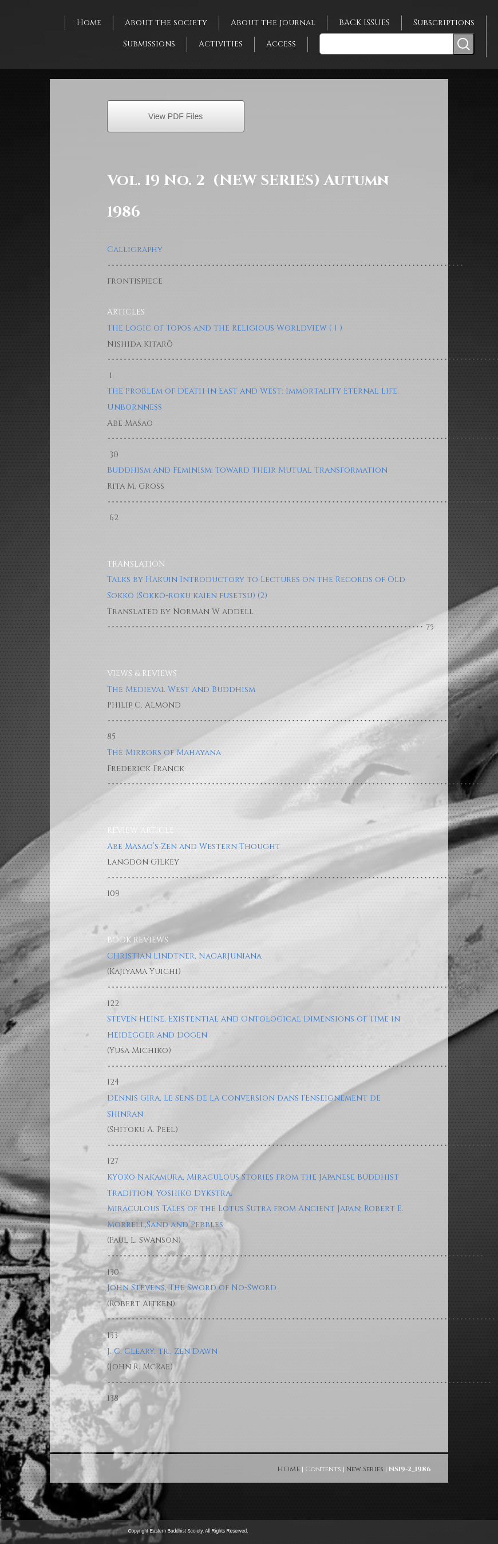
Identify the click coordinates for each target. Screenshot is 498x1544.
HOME (288, 1469)
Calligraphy (135, 249)
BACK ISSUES (364, 22)
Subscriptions (444, 22)
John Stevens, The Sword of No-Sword (191, 1287)
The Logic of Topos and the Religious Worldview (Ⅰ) (224, 328)
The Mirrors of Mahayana (164, 752)
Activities (221, 43)
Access (281, 43)
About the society (166, 22)
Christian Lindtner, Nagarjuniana (184, 955)
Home (89, 22)
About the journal (273, 22)
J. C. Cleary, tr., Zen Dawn (162, 1351)
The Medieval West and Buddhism (181, 689)
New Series (365, 1469)
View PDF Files (175, 116)
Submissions (149, 43)
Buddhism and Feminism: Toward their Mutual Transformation (247, 470)
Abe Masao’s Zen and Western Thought (193, 846)
